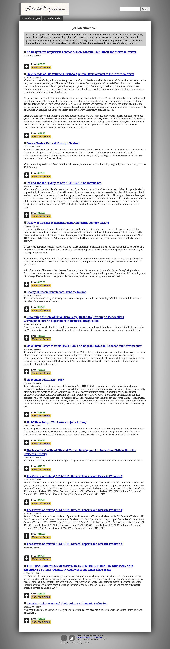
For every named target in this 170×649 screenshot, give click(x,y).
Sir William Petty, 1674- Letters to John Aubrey (56, 422)
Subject (30, 18)
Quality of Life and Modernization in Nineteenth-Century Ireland (68, 222)
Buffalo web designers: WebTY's (80, 643)
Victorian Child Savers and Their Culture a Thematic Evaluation (67, 603)
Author (52, 18)
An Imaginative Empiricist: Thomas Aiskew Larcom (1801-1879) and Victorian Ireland (82, 52)
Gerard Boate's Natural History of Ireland (53, 143)
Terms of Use (98, 637)
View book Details (41, 67)
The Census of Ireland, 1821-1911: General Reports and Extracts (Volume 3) (75, 476)
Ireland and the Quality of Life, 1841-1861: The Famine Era (64, 183)
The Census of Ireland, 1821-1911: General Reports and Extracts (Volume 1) (75, 510)
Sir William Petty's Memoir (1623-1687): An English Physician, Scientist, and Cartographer (84, 346)
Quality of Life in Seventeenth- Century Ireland (56, 292)
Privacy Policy (87, 637)
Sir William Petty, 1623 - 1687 (45, 379)
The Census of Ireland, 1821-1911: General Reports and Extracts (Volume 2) (75, 544)
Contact (79, 637)
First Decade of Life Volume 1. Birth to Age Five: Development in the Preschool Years (80, 74)
